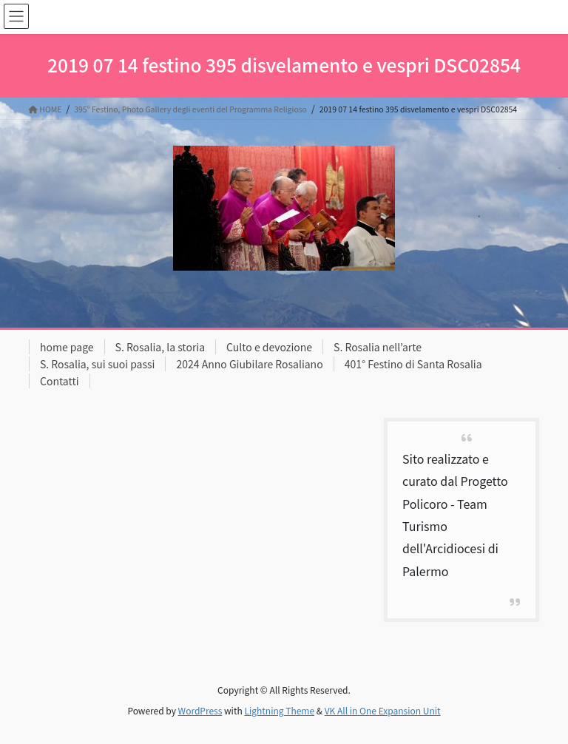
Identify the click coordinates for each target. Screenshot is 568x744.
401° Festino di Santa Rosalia (413, 363)
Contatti (59, 380)
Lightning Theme (279, 710)
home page (67, 346)
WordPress (200, 710)
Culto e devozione (269, 346)
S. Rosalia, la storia (160, 346)
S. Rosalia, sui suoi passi (97, 363)
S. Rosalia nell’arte (378, 346)
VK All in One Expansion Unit (383, 710)
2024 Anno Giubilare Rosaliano (249, 363)
